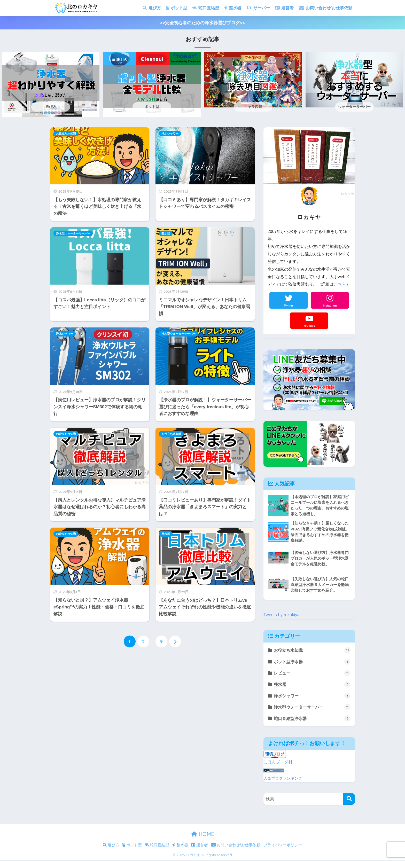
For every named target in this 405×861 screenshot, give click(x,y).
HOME (202, 835)
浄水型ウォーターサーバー (73, 233)
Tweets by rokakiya (281, 615)
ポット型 (176, 8)
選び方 (152, 8)
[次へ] (175, 642)
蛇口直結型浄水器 (312, 720)
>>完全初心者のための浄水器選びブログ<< (202, 22)
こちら (340, 284)
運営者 (284, 8)
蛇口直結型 (205, 8)
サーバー (258, 8)
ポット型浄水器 (312, 662)
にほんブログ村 (278, 763)
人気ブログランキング (282, 779)
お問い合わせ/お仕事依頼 (325, 8)
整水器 (232, 8)
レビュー (312, 674)
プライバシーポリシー (282, 846)
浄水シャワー (169, 133)
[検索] (349, 800)
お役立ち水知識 (66, 133)
